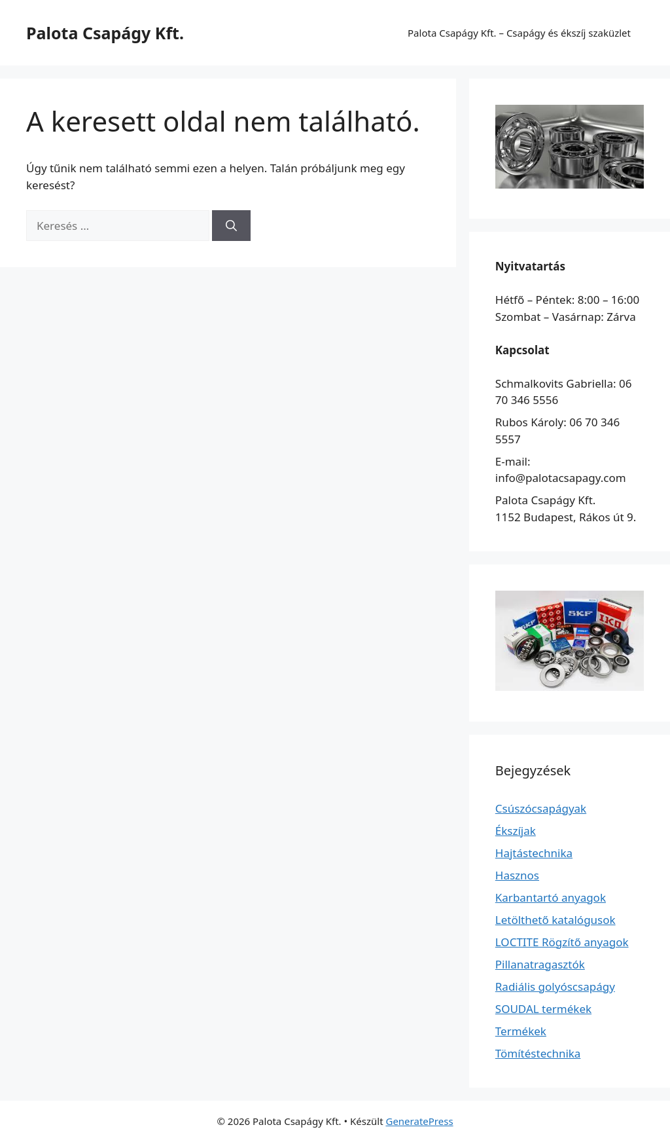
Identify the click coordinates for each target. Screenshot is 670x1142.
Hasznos (517, 875)
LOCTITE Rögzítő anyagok (562, 941)
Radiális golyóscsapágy (555, 986)
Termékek (520, 1031)
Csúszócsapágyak (540, 808)
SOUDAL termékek (543, 1008)
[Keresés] (231, 226)
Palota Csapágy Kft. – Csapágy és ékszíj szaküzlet (519, 32)
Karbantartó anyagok (550, 897)
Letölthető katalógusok (555, 919)
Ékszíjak (515, 830)
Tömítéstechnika (538, 1053)
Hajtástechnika (534, 852)
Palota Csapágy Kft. (105, 33)
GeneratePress (419, 1121)
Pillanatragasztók (540, 964)
